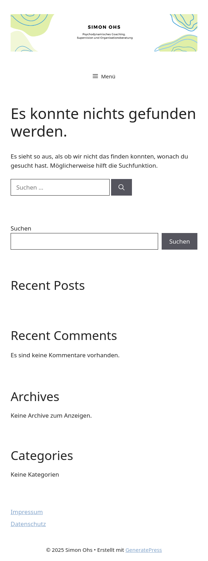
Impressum (27, 512)
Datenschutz (28, 524)
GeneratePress (144, 549)
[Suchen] (121, 187)
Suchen (21, 228)
